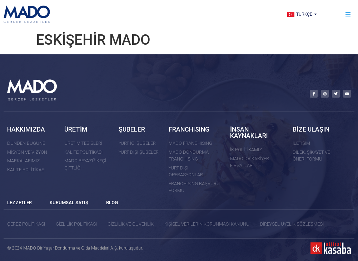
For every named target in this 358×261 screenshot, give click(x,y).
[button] (348, 14)
